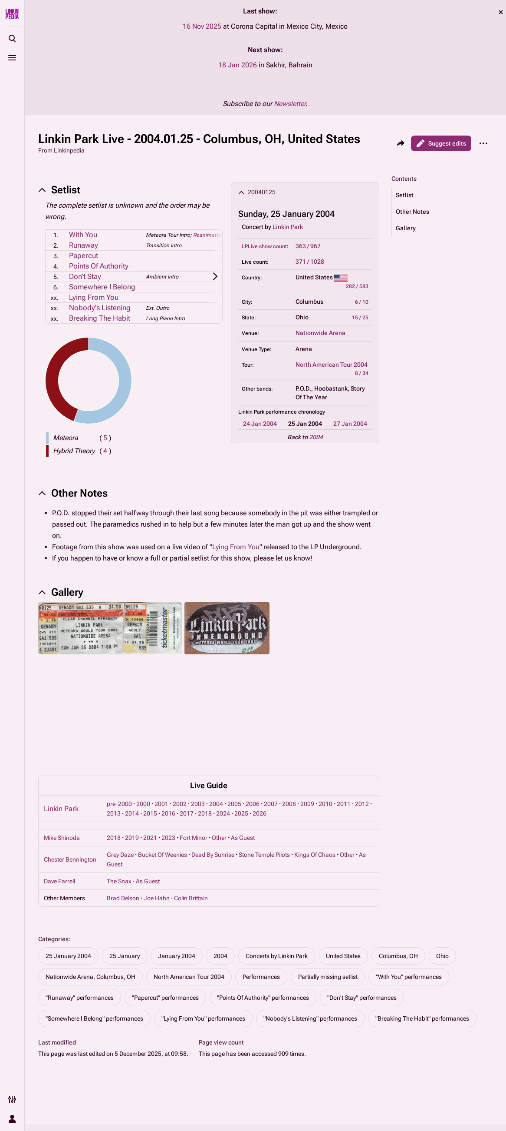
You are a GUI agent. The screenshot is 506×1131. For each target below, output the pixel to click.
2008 (289, 720)
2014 (132, 729)
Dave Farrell (59, 797)
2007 (271, 720)
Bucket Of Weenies (162, 771)
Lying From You (93, 297)
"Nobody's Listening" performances (310, 935)
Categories (53, 855)
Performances (261, 893)
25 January (124, 872)
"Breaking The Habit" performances (422, 935)
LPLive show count (264, 246)
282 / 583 (357, 286)
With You (83, 234)
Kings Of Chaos (314, 771)
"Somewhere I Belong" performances (94, 935)
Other (219, 754)
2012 (362, 720)
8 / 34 (361, 373)
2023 (168, 754)
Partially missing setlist (328, 893)
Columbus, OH (398, 872)
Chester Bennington (70, 776)
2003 (198, 720)
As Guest (243, 754)
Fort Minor (193, 754)
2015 (150, 729)
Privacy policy (315, 1071)
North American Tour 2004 (332, 364)
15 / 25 (360, 318)
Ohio (442, 872)
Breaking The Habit (99, 318)
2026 (259, 729)
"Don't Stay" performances (362, 914)
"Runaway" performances (80, 914)
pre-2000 (119, 720)
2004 (316, 437)
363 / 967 (308, 245)
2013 (114, 729)
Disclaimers (312, 1087)
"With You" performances (409, 893)
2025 (241, 729)
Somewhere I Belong (102, 286)
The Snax (119, 797)
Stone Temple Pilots (264, 771)
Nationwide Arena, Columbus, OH (90, 893)
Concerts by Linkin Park (277, 872)
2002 (180, 720)
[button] (442, 195)
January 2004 (176, 872)
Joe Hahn (157, 814)
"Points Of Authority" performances (263, 914)
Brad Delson (123, 814)
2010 (325, 720)
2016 (168, 729)
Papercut (83, 255)
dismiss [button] (501, 12)
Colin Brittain (191, 814)
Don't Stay (85, 276)
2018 (205, 729)
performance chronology (295, 412)
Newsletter (290, 104)
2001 (161, 720)
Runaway (83, 245)
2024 (223, 729)
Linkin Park (288, 226)
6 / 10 (361, 302)
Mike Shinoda (62, 754)
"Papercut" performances (165, 914)
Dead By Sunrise (212, 771)
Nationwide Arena (320, 332)
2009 (307, 720)
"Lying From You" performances (203, 935)
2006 (253, 720)
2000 (143, 720)
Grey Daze (120, 771)
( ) (105, 438)
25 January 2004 (68, 872)
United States (343, 872)
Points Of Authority (98, 266)
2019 (132, 754)
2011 (344, 720)
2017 (187, 729)
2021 (150, 754)
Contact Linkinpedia (425, 1087)
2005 (234, 720)
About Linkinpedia (423, 1071)
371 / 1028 (310, 261)
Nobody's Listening (100, 307)
